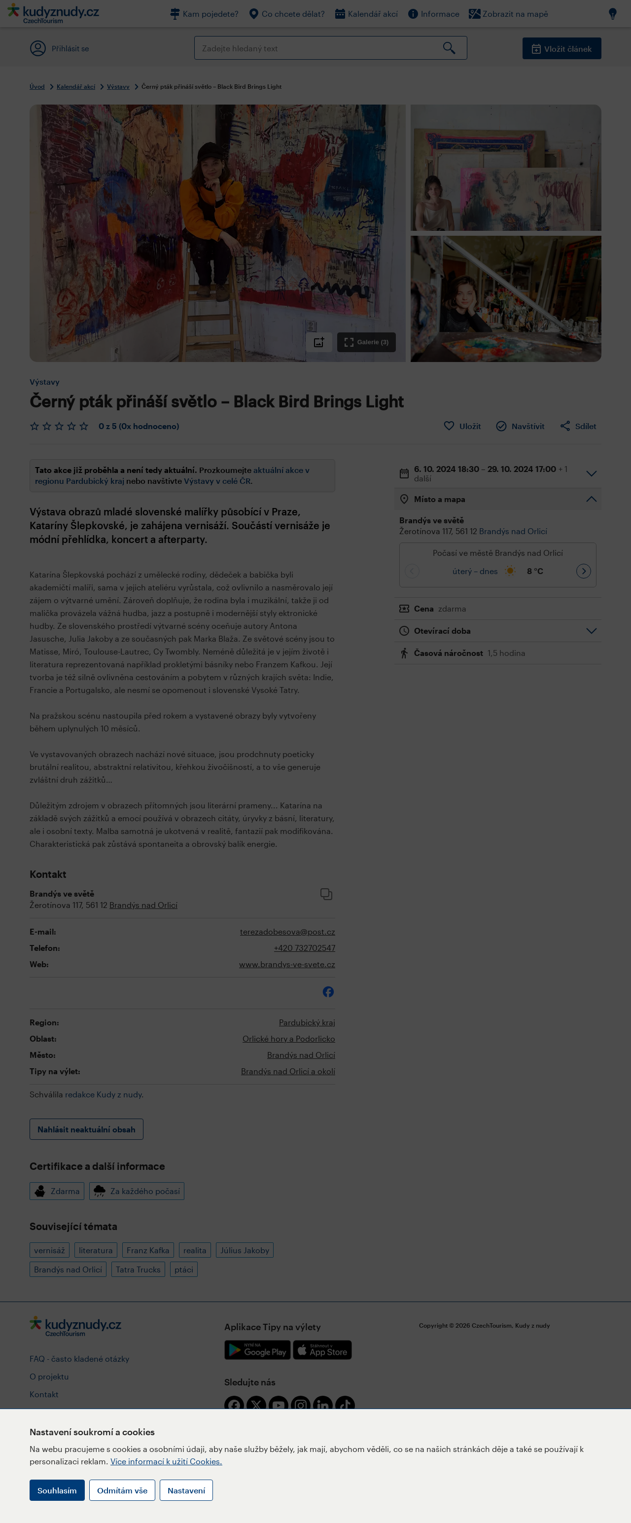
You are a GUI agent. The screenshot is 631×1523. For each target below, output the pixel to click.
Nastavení (186, 1490)
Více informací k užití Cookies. (166, 1461)
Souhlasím (57, 1490)
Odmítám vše (122, 1490)
